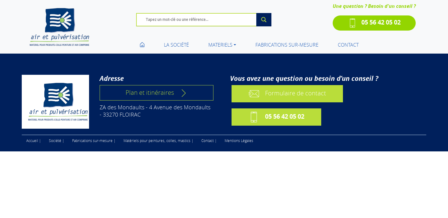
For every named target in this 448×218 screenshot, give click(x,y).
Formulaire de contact (287, 93)
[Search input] (205, 19)
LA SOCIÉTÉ (176, 44)
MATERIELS (220, 44)
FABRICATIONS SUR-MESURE (286, 44)
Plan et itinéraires (156, 92)
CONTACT (348, 44)
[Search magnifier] (263, 19)
